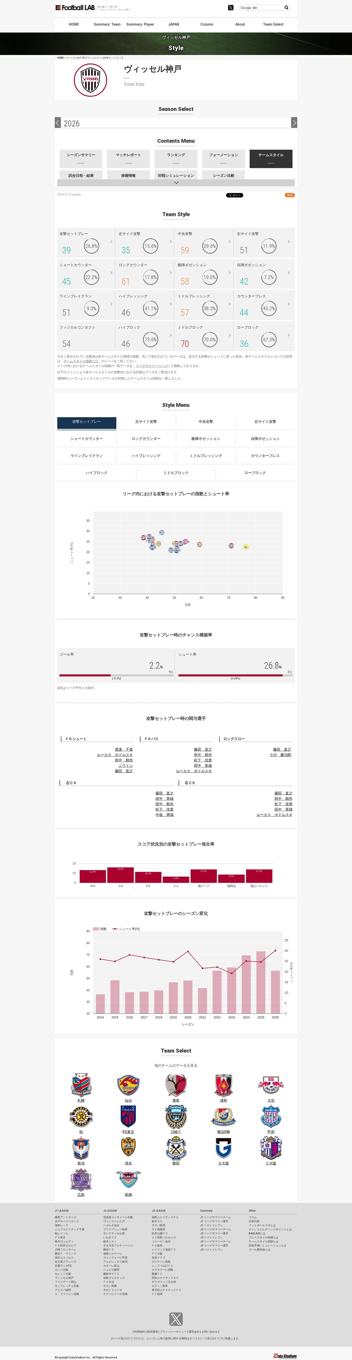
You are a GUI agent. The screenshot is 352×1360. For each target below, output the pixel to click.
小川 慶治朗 (280, 755)
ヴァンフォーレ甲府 (115, 1257)
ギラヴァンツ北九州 (164, 1281)
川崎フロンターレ (65, 1249)
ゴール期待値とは (259, 1249)
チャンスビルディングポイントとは (270, 1229)
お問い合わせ (210, 1331)
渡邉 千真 (124, 749)
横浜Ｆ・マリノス (65, 1253)
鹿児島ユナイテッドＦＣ (166, 1290)
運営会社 (194, 1331)
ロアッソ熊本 (160, 1286)
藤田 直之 (124, 771)
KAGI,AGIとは (257, 1233)
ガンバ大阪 (61, 1269)
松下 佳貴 (203, 760)
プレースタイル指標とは (263, 1237)
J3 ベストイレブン (211, 1249)
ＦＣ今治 (108, 1281)
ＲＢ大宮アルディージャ (118, 1245)
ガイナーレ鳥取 (161, 1261)
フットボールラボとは (262, 1225)
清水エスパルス (64, 1257)
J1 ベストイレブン (211, 1225)
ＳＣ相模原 (158, 1229)
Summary (206, 1210)
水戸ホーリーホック (67, 1221)
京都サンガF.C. (64, 1265)
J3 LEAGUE (159, 1210)
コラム (253, 1217)
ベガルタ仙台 (111, 1225)
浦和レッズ (61, 1225)
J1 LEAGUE (62, 1210)
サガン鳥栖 (110, 1286)
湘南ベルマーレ (112, 1253)
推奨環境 (152, 1331)
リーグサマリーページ (151, 366)
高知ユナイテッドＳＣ (165, 1277)
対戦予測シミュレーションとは (267, 1245)
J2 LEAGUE (110, 1210)
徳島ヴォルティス (114, 1277)
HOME (74, 24)
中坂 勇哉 (165, 815)
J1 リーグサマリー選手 (214, 1221)
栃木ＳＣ (157, 1221)
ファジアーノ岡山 (65, 1281)
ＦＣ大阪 (157, 1253)
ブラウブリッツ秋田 (115, 1229)
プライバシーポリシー (173, 1331)
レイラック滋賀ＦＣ (164, 1249)
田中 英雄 (203, 765)
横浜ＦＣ (108, 1249)
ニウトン (126, 765)
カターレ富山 (111, 1265)
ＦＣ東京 (60, 1237)
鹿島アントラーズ (65, 1217)
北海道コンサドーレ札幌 (118, 1217)
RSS (290, 195)
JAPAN (173, 24)
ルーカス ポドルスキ (115, 755)
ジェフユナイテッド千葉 (69, 1229)
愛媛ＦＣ (157, 1273)
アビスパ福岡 (63, 1290)
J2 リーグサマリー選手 (214, 1233)
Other (252, 1210)
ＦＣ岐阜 (157, 1245)
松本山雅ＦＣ (160, 1233)
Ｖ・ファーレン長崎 (67, 1294)
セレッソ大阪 (63, 1273)
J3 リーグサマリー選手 (214, 1245)
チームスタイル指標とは (81, 361)
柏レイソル (61, 1233)
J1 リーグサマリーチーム (215, 1217)
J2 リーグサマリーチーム (215, 1229)
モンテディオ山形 (114, 1233)
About (240, 24)
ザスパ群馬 (158, 1225)
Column (206, 24)
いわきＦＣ (110, 1237)
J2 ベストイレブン (211, 1237)
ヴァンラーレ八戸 (114, 1221)
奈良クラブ (158, 1257)
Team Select (273, 24)
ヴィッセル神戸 (64, 1277)
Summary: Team (107, 24)
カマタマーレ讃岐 (162, 1269)
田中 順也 (124, 760)
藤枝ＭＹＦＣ (111, 1273)
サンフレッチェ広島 (67, 1286)
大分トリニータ (112, 1290)
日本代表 (254, 1221)
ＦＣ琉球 (157, 1294)
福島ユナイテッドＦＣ (165, 1217)
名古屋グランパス (65, 1261)
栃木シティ (110, 1241)
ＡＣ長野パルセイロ (164, 1237)
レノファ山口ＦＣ (162, 1265)
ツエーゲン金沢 (161, 1241)
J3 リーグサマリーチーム (215, 1241)
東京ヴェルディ (64, 1241)
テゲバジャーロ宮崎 (115, 1294)
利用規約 (139, 1331)
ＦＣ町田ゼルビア (65, 1245)
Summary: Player (140, 24)
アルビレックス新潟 (115, 1261)
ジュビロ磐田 (111, 1269)
